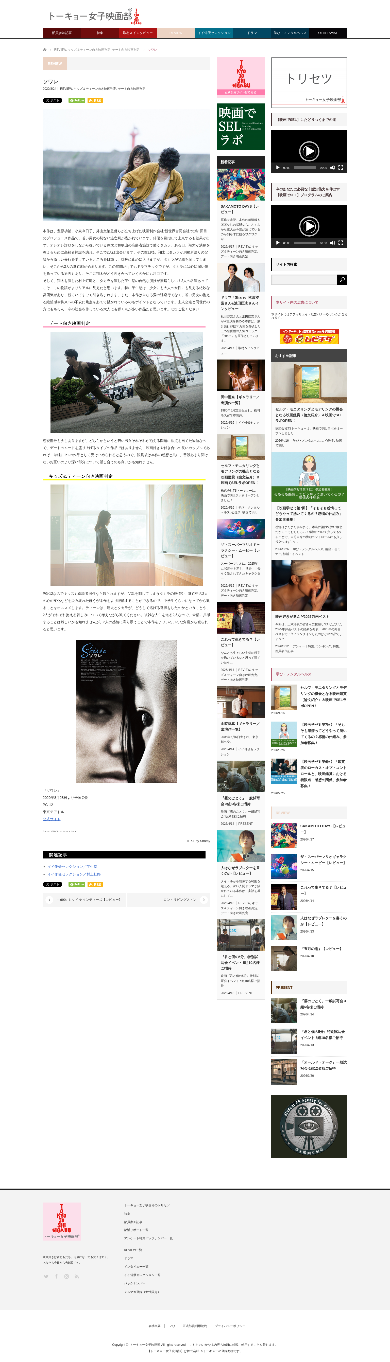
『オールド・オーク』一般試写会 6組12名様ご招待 (323, 1065)
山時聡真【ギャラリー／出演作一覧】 (240, 726)
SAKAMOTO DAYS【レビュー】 (240, 209)
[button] (309, 151)
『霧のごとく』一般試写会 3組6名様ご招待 (240, 801)
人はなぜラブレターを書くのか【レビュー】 (240, 870)
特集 (100, 33)
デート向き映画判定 (131, 89)
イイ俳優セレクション (214, 33)
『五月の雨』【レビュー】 (321, 949)
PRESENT (245, 824)
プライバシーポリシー (230, 1326)
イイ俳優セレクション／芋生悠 (72, 867)
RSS (76, 1276)
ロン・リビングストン (179, 900)
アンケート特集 (303, 646)
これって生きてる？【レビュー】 (240, 642)
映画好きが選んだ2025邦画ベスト (302, 617)
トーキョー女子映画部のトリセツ (147, 1205)
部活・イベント (293, 554)
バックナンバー (134, 1283)
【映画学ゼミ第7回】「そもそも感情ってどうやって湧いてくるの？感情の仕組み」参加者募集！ (309, 514)
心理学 (236, 512)
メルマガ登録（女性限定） (142, 1292)
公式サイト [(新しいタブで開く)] (52, 819)
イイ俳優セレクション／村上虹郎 (74, 874)
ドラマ (252, 33)
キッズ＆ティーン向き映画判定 (95, 89)
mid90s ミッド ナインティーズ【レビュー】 (89, 900)
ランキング (323, 646)
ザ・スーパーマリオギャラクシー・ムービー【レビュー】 (240, 550)
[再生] (277, 167)
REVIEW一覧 (133, 1250)
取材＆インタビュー (138, 33)
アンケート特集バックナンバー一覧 (148, 1238)
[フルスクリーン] (340, 167)
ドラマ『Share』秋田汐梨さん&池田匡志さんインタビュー (240, 303)
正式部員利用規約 (195, 1326)
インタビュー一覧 (136, 1266)
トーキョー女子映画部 (145, 1345)
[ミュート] (332, 167)
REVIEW (175, 33)
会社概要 (154, 1326)
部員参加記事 (62, 33)
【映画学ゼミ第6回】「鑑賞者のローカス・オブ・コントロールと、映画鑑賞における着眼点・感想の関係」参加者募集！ (323, 774)
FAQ (171, 1326)
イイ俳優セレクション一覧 (142, 1275)
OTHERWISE (328, 33)
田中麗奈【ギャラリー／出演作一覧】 (240, 400)
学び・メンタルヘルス (290, 33)
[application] (309, 151)
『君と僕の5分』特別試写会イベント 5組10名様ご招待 (240, 962)
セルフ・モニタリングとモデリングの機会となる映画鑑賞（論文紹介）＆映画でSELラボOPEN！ (240, 474)
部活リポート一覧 (136, 1230)
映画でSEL (249, 512)
